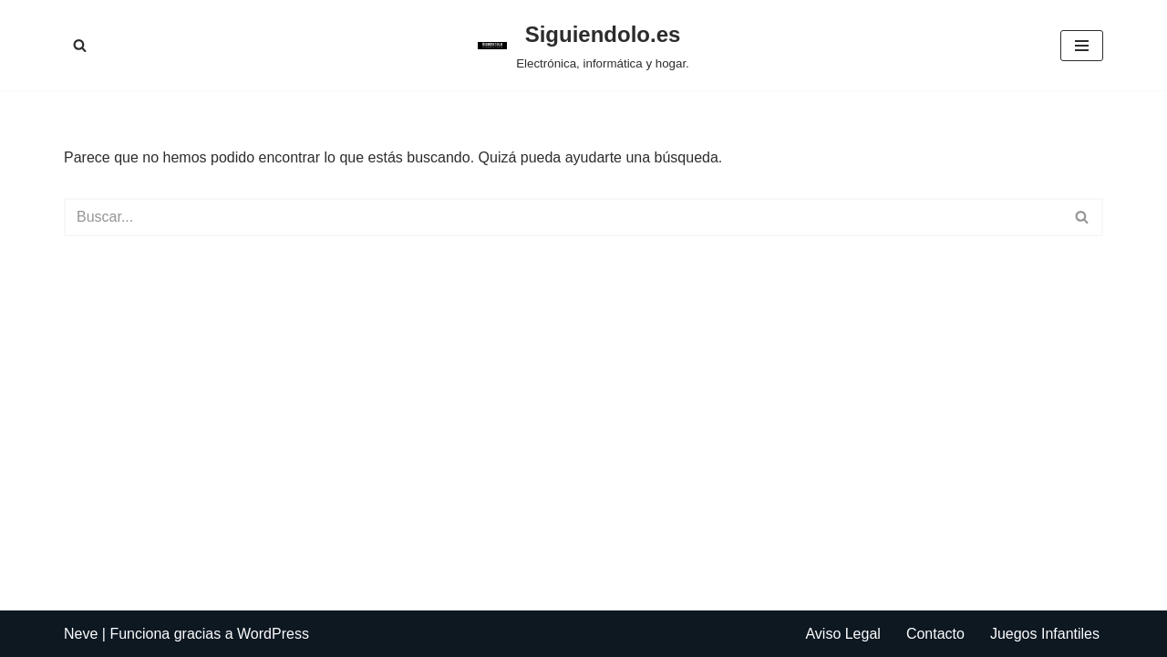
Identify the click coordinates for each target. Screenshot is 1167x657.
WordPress (273, 633)
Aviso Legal (842, 633)
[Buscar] (80, 45)
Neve (81, 633)
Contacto (935, 633)
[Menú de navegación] (1081, 45)
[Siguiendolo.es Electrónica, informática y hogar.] (583, 45)
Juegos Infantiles (1045, 633)
